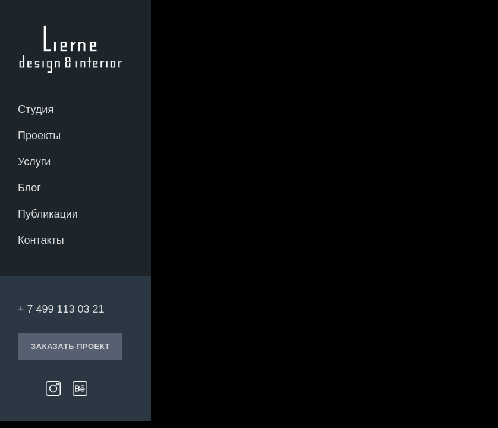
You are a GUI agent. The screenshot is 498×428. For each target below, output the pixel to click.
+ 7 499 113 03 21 (61, 309)
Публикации (48, 214)
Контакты (41, 240)
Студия (35, 109)
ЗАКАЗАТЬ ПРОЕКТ (70, 346)
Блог (29, 188)
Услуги (34, 162)
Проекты (39, 135)
